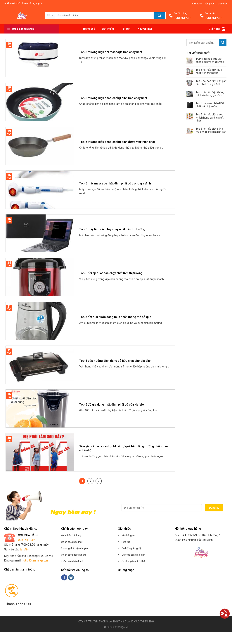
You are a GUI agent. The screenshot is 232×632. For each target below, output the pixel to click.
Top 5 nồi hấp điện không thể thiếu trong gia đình (210, 94)
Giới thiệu (223, 3)
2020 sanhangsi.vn (117, 627)
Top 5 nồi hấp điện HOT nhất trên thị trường (209, 71)
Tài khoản (197, 3)
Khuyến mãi (145, 28)
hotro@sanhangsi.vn (35, 560)
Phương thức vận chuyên (74, 548)
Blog (127, 29)
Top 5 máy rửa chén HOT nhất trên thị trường (210, 105)
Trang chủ (89, 28)
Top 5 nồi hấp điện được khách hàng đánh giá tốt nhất (210, 117)
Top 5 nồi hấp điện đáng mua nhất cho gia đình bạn (211, 130)
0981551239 (26, 540)
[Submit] (222, 42)
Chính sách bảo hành (72, 561)
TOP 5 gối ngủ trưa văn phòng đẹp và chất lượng (210, 60)
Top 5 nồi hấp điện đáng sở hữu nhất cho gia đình (211, 83)
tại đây (24, 549)
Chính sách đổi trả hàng (73, 554)
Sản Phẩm (109, 29)
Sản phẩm (210, 3)
